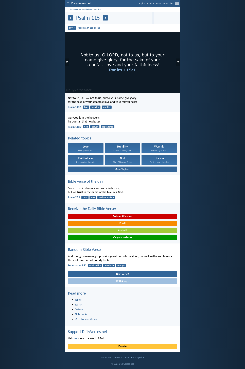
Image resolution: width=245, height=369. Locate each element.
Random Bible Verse (84, 249)
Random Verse (154, 3)
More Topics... (122, 169)
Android (122, 230)
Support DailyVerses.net (87, 331)
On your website (122, 237)
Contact (125, 357)
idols (93, 197)
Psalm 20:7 (74, 197)
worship (106, 107)
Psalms (98, 9)
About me (106, 357)
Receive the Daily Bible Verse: (92, 208)
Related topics (79, 138)
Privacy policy (137, 357)
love (86, 107)
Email (122, 223)
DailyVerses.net (75, 9)
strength (121, 265)
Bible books (88, 9)
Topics (142, 3)
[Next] (105, 17)
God (86, 127)
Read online (89, 27)
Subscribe (167, 3)
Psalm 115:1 (74, 107)
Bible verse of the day (85, 181)
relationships (95, 265)
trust (85, 197)
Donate (122, 346)
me (75, 338)
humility (95, 107)
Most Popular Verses (86, 319)
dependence (107, 127)
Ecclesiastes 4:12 (77, 265)
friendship (109, 265)
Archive (79, 309)
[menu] (177, 4)
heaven (95, 127)
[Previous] (70, 17)
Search (78, 304)
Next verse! (122, 274)
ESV (72, 28)
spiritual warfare (106, 197)
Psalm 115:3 (74, 126)
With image (122, 281)
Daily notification (122, 216)
